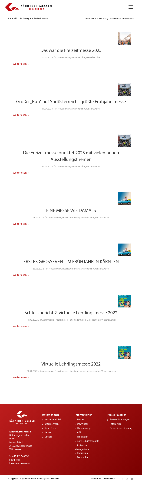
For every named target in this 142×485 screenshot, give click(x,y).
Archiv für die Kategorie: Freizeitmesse (28, 18)
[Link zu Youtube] (131, 478)
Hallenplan (82, 436)
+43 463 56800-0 (19, 456)
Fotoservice (115, 423)
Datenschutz (83, 457)
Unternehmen (51, 423)
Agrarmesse (48, 319)
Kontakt (81, 419)
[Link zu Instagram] (127, 478)
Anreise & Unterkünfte (88, 440)
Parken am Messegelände (82, 447)
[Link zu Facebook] (122, 478)
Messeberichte (78, 57)
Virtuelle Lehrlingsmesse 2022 (71, 363)
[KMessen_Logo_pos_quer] (28, 7)
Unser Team (50, 427)
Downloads (82, 423)
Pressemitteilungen (119, 419)
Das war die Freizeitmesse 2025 (71, 50)
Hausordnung (83, 427)
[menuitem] (129, 7)
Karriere (48, 436)
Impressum (83, 452)
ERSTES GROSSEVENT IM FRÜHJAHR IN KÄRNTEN (71, 261)
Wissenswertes (93, 108)
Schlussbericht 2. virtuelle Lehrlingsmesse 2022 (71, 312)
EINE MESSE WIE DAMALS (71, 210)
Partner (48, 432)
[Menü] (129, 7)
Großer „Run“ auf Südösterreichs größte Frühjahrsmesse (71, 101)
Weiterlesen (21, 63)
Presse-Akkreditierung (121, 427)
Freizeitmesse (64, 57)
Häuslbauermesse (70, 217)
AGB (79, 432)
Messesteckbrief (52, 419)
